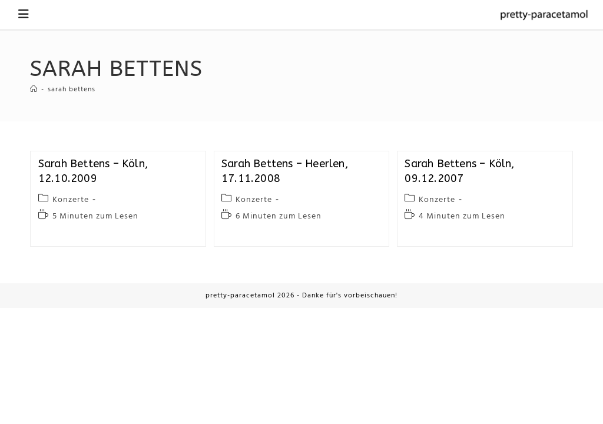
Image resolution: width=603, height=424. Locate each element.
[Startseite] (34, 89)
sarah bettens (71, 89)
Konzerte (70, 200)
